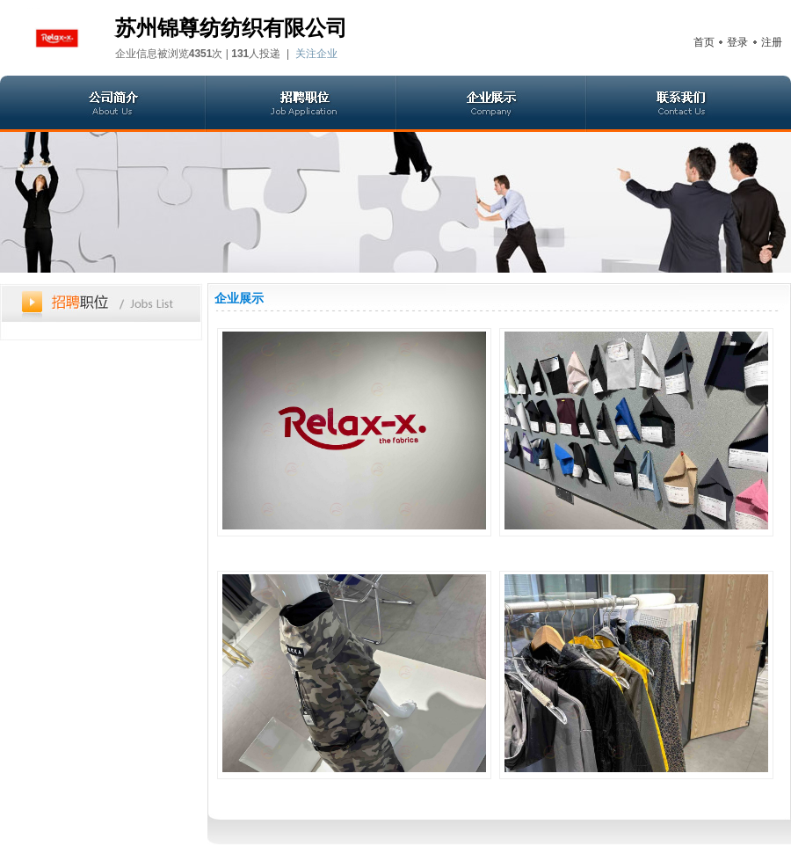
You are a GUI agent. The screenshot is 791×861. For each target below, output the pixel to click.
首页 (704, 42)
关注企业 (316, 53)
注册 (771, 42)
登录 (737, 42)
